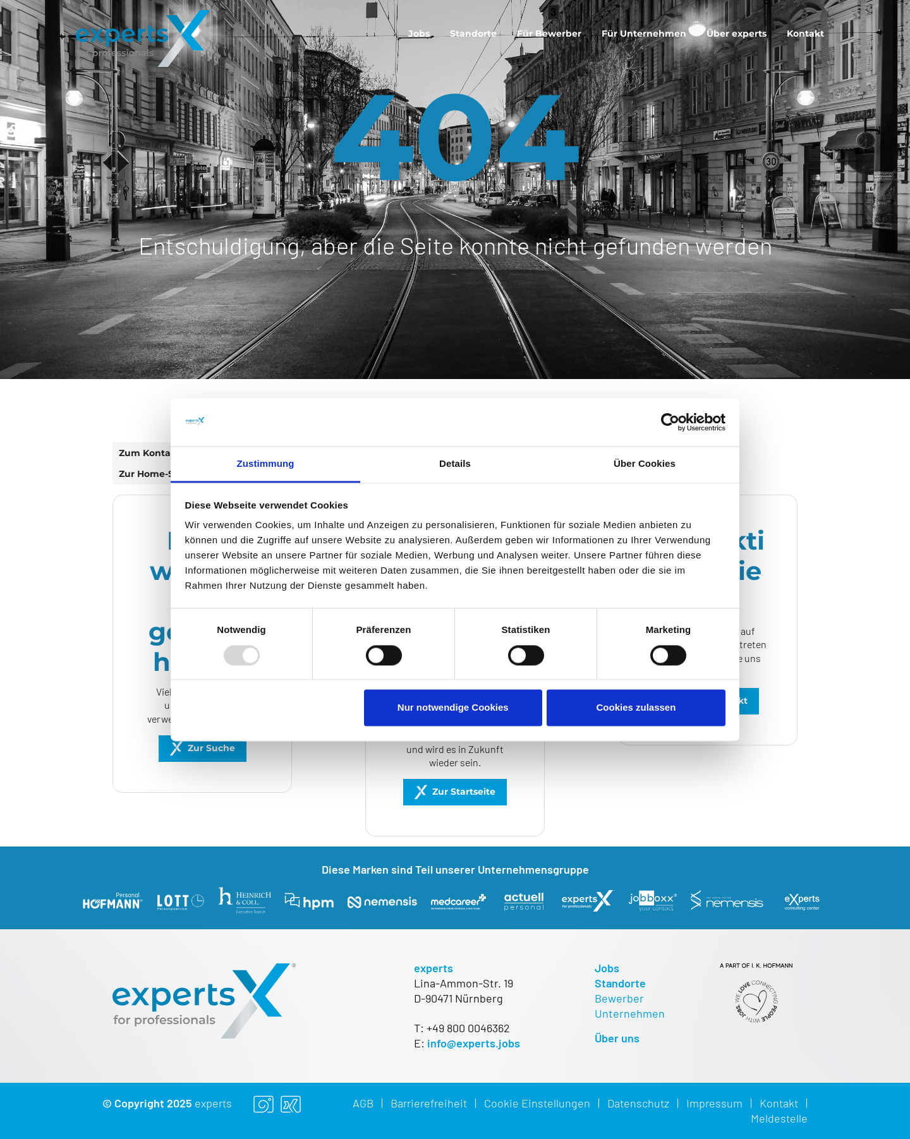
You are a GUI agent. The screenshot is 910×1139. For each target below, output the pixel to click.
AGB (363, 1103)
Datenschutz (638, 1103)
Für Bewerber (549, 33)
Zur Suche (211, 748)
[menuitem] (419, 33)
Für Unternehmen (644, 33)
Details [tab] (455, 464)
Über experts (737, 33)
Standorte (473, 33)
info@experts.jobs (473, 1043)
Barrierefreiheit (429, 1103)
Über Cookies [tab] (645, 464)
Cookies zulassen (636, 707)
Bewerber (619, 998)
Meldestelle (779, 1118)
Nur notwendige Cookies (453, 707)
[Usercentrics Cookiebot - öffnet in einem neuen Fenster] (670, 422)
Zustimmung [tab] (265, 464)
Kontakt (805, 33)
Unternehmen (630, 1013)
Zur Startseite (463, 791)
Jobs (419, 33)
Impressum (714, 1103)
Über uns (617, 1038)
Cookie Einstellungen (537, 1103)
